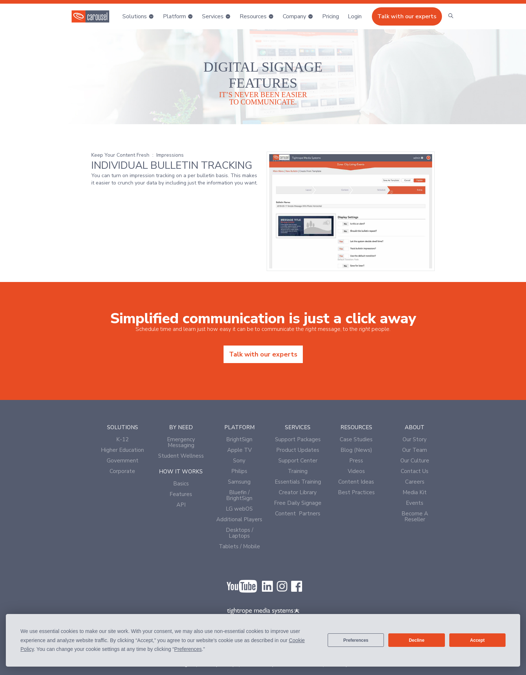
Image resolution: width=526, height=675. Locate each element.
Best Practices (356, 492)
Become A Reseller (414, 516)
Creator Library (298, 492)
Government (122, 460)
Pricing (330, 16)
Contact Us (414, 471)
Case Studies (356, 439)
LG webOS (239, 508)
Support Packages (298, 439)
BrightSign (239, 439)
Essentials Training (298, 481)
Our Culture (414, 460)
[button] (138, 16)
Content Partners (297, 513)
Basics (181, 483)
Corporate (122, 471)
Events (414, 503)
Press (356, 460)
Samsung (239, 481)
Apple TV (239, 450)
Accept (477, 640)
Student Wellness (181, 455)
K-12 (122, 439)
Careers (414, 481)
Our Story (415, 439)
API (181, 504)
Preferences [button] (188, 649)
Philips (239, 471)
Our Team (414, 450)
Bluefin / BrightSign (239, 495)
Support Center (297, 460)
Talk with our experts (407, 16)
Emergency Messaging (181, 442)
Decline (416, 640)
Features (180, 494)
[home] (90, 16)
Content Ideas (356, 481)
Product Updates (297, 450)
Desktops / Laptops (239, 532)
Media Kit (415, 492)
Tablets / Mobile (239, 546)
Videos (356, 471)
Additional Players (239, 519)
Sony (239, 460)
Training (298, 471)
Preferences (356, 640)
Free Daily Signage (297, 503)
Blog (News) (356, 450)
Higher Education (122, 450)
